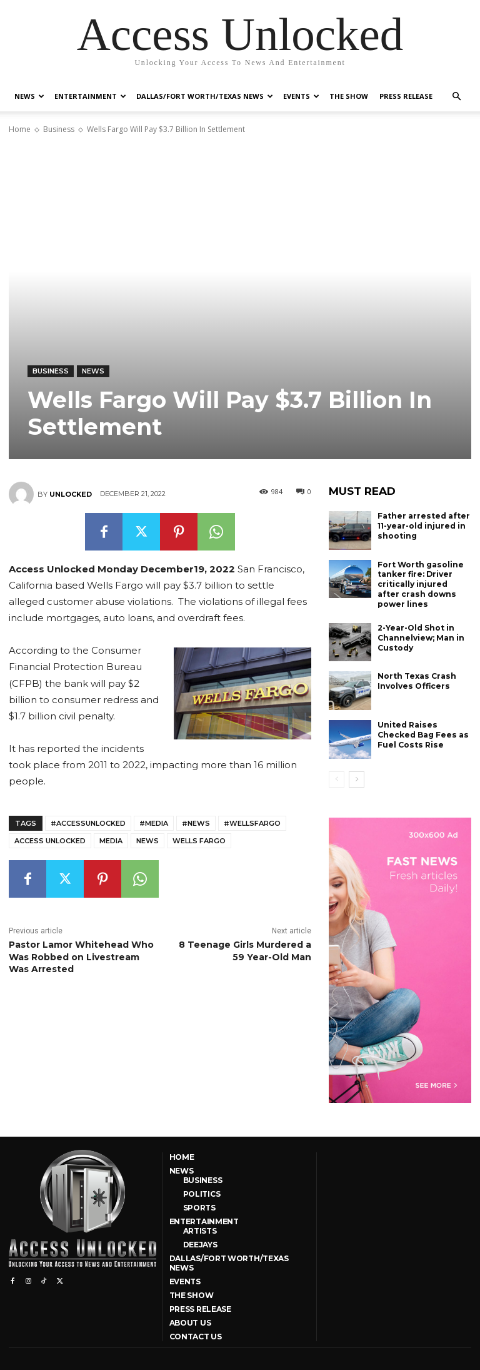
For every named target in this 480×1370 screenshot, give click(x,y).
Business (58, 129)
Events (301, 96)
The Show (348, 96)
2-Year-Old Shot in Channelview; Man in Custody (421, 636)
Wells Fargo (199, 840)
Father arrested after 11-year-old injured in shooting (423, 525)
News (29, 96)
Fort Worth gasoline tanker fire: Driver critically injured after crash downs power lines (420, 584)
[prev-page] (336, 778)
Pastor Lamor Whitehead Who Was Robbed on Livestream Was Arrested (81, 957)
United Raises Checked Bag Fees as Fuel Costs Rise (423, 733)
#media (153, 823)
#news (196, 823)
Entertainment (90, 96)
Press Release (405, 96)
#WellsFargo (252, 823)
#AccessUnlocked (88, 823)
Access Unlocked (50, 840)
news (147, 840)
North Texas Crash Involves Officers (416, 680)
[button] (456, 97)
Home (20, 129)
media (110, 840)
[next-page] (356, 778)
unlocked (70, 494)
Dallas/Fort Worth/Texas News (204, 96)
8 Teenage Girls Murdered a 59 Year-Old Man (245, 951)
